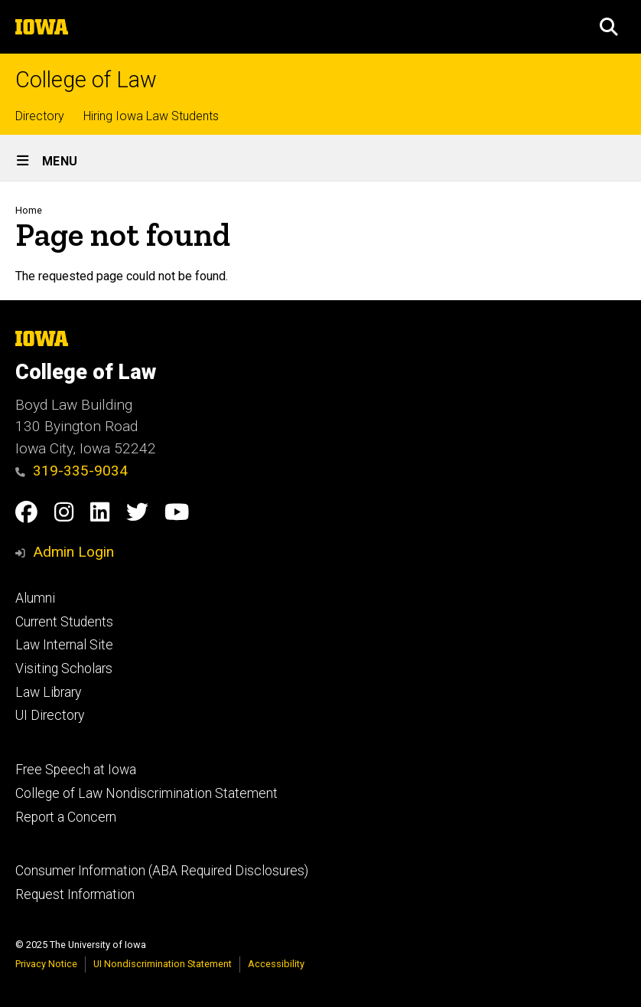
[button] (609, 27)
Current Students (64, 621)
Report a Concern (65, 817)
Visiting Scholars (63, 668)
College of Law (86, 80)
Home (28, 210)
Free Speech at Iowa (75, 769)
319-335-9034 (71, 470)
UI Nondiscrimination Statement (162, 963)
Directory (39, 116)
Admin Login (73, 552)
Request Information (75, 894)
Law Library (48, 692)
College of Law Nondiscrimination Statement (146, 793)
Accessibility (276, 963)
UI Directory (49, 715)
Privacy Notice (46, 963)
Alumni (35, 598)
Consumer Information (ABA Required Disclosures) (161, 870)
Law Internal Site (64, 644)
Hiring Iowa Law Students (151, 116)
